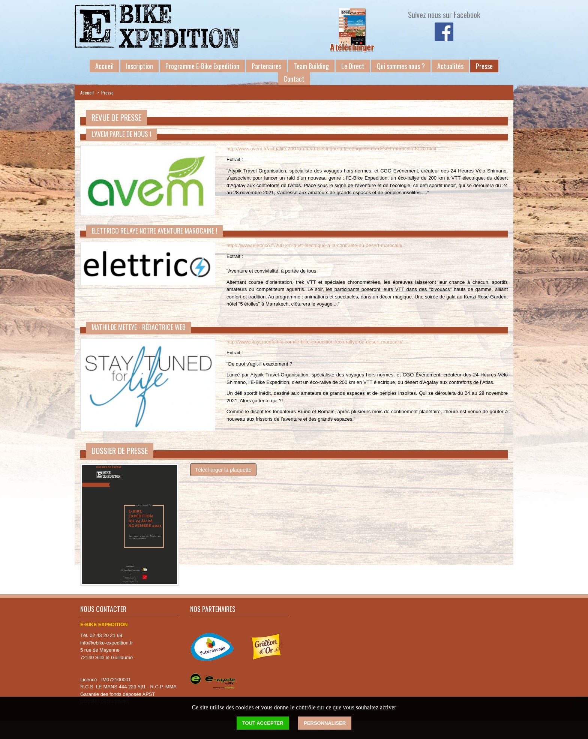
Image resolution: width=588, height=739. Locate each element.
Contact (294, 79)
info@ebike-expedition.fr (106, 643)
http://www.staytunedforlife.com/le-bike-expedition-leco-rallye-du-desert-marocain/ (314, 342)
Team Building (311, 66)
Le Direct (352, 66)
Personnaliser (325, 723)
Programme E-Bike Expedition (202, 66)
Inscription (139, 66)
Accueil (104, 66)
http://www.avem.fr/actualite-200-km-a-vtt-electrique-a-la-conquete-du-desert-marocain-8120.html (331, 148)
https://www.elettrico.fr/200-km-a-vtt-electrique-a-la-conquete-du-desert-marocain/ (314, 245)
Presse (484, 66)
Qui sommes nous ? (401, 66)
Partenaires (266, 66)
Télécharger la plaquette (223, 470)
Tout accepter (263, 723)
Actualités (450, 66)
